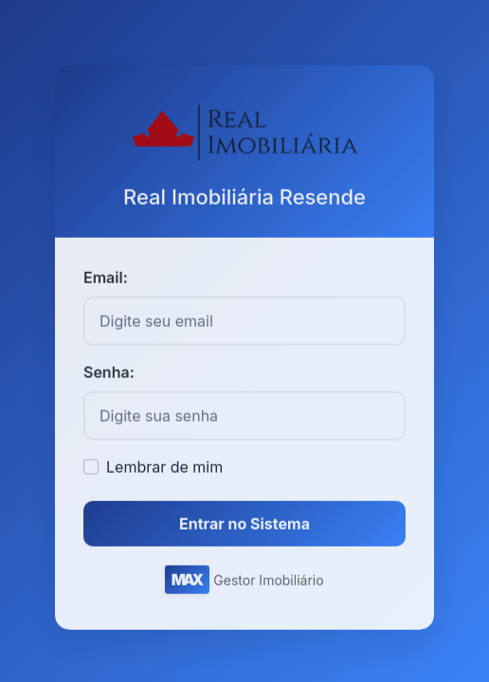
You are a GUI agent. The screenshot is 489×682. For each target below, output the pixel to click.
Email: (105, 280)
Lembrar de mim (164, 469)
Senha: (109, 375)
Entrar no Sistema (244, 526)
